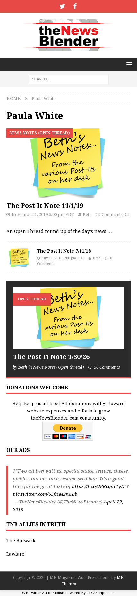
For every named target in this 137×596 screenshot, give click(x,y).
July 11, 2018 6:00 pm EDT (62, 258)
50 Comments (107, 367)
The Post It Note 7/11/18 (64, 251)
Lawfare (15, 554)
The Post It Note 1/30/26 (51, 357)
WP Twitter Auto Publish (43, 593)
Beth (87, 214)
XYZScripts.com (102, 593)
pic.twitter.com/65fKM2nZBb (45, 494)
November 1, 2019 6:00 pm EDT (43, 214)
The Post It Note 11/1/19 (44, 205)
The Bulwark (20, 540)
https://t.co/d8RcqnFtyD (98, 486)
